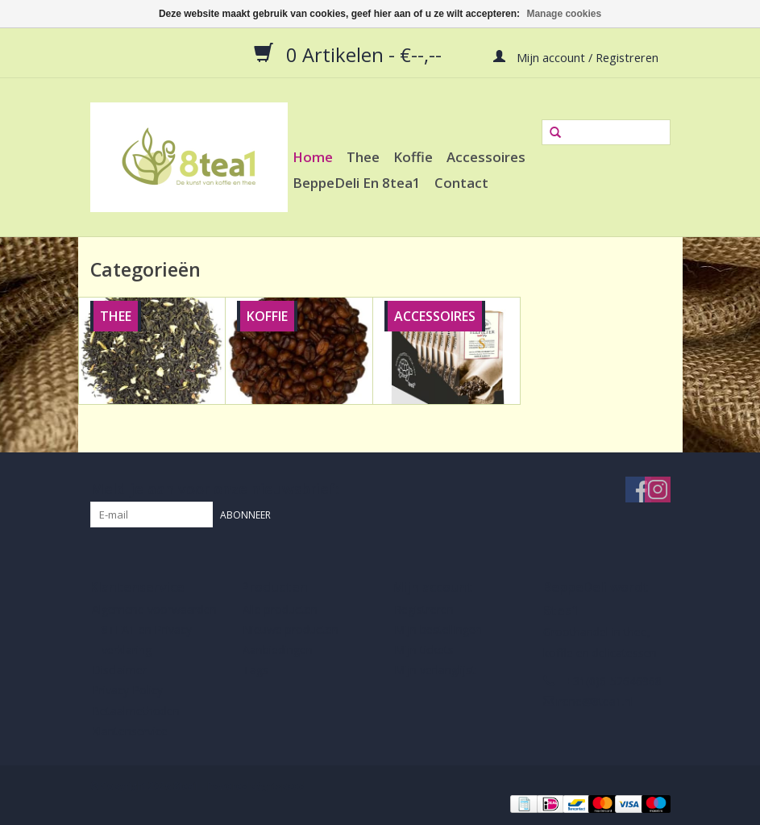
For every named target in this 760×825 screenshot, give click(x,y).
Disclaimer (119, 669)
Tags (255, 669)
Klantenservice (130, 731)
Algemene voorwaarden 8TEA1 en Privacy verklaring (154, 629)
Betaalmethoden (136, 711)
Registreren (424, 609)
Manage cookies (563, 13)
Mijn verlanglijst (435, 669)
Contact (461, 182)
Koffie (413, 157)
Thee (363, 157)
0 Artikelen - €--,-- (350, 54)
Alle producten (280, 609)
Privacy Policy (127, 690)
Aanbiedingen (278, 649)
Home (313, 157)
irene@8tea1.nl (594, 701)
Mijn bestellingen (438, 629)
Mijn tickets (424, 649)
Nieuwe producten (290, 629)
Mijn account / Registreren (575, 56)
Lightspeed (280, 786)
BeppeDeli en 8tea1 (357, 182)
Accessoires (485, 157)
